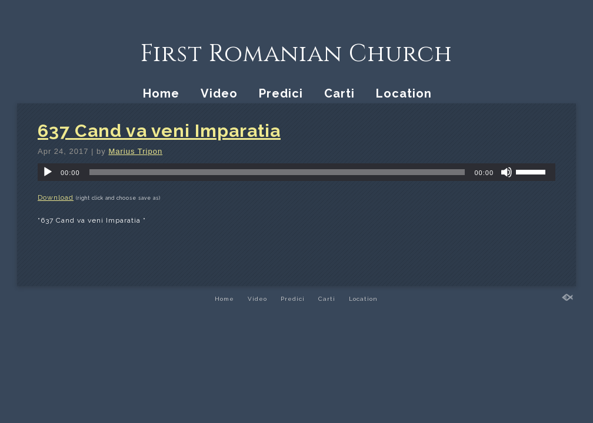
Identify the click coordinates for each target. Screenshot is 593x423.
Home (161, 93)
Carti (339, 93)
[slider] (277, 172)
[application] (296, 172)
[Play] (48, 172)
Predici (281, 93)
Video (219, 93)
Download (56, 197)
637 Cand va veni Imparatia (159, 130)
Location (404, 93)
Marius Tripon (135, 151)
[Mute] (506, 172)
